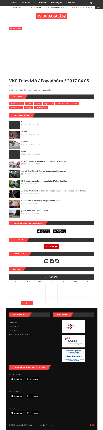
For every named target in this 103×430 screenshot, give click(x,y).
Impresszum (14, 326)
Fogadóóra (48, 103)
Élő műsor (70, 3)
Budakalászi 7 (16, 107)
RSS (92, 425)
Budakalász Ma (16, 103)
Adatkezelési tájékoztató (18, 334)
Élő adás (51, 247)
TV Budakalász (28, 3)
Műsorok (43, 3)
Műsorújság (56, 3)
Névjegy (28, 107)
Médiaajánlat (14, 330)
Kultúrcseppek (62, 103)
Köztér (28, 103)
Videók (74, 103)
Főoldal (15, 3)
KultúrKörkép (41, 107)
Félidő (38, 103)
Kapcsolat (13, 322)
